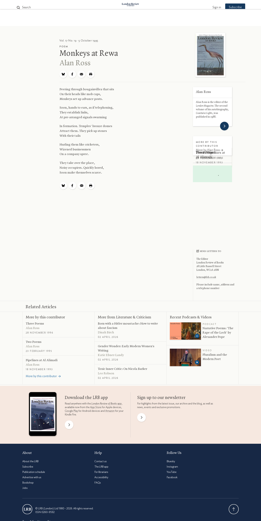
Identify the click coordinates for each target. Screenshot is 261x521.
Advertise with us (31, 477)
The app (101, 466)
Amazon (110, 411)
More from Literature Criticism (124, 317)
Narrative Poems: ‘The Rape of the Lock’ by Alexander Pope (218, 333)
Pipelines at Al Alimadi (41, 360)
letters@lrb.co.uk (206, 277)
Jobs (25, 488)
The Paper (70, 22)
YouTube (171, 472)
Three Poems (206, 152)
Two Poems (204, 168)
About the (30, 461)
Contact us (100, 461)
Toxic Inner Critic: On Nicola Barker (122, 369)
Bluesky (171, 461)
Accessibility (101, 477)
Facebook (172, 477)
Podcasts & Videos (130, 22)
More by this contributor (45, 317)
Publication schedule (33, 472)
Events (155, 22)
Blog (105, 22)
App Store (95, 407)
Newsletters (188, 22)
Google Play (71, 411)
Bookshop (28, 482)
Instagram (172, 466)
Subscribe (228, 7)
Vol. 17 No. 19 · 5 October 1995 (78, 40)
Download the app (86, 397)
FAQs (97, 482)
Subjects (90, 22)
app (106, 403)
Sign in (210, 7)
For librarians (101, 472)
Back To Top (234, 509)
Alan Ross (75, 63)
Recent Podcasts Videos (191, 317)
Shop (169, 22)
